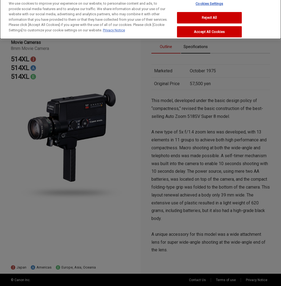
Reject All (209, 15)
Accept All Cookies (209, 29)
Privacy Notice (114, 27)
